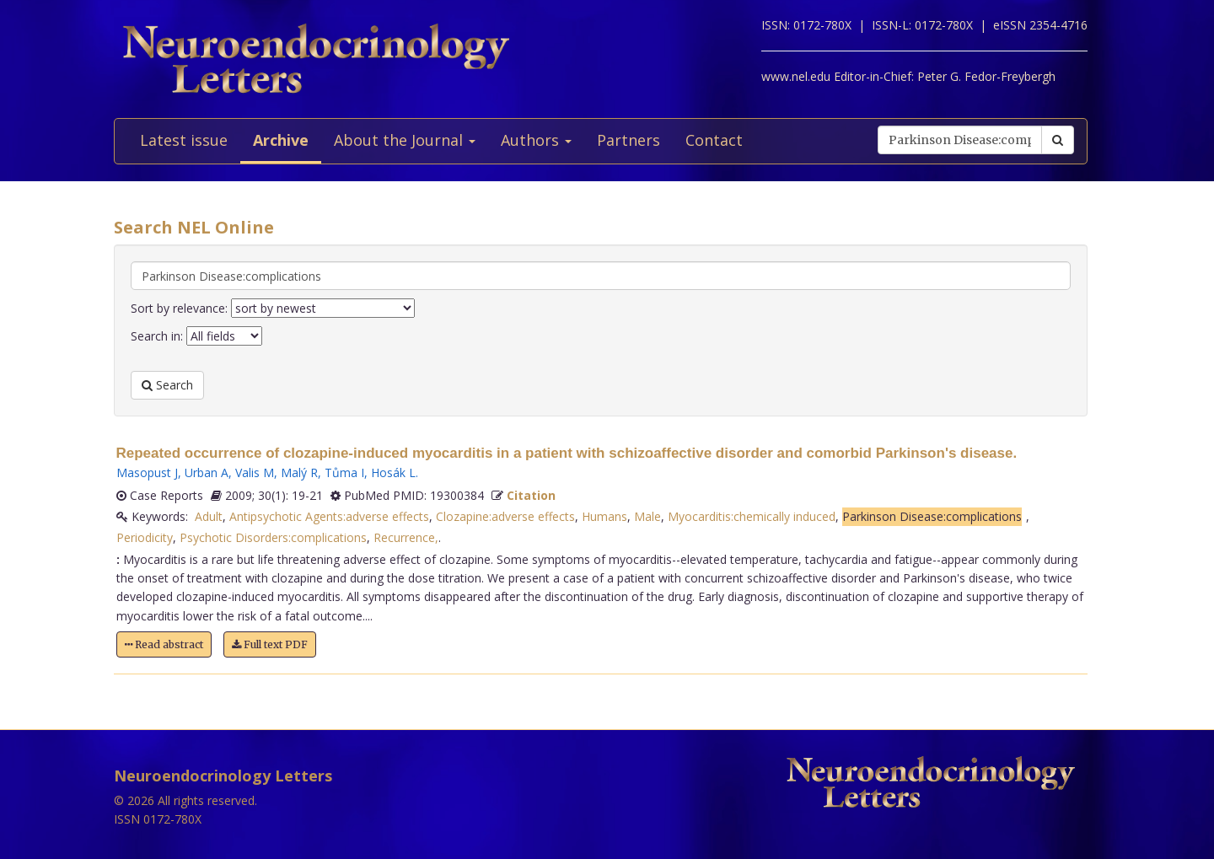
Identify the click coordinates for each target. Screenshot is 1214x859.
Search (167, 385)
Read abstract (164, 644)
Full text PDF (270, 644)
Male (647, 516)
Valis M (254, 472)
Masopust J (147, 472)
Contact (714, 140)
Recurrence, (405, 537)
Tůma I (344, 472)
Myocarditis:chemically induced (751, 516)
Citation (531, 495)
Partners (628, 140)
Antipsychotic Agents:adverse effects (329, 516)
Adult (209, 516)
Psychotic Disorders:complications (273, 537)
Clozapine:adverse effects (505, 516)
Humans (604, 516)
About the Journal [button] (404, 140)
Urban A (206, 472)
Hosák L (393, 472)
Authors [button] (536, 140)
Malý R (299, 472)
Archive (281, 140)
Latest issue (184, 140)
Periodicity (144, 537)
